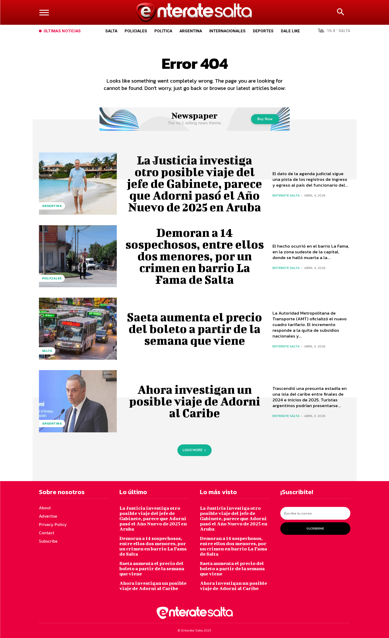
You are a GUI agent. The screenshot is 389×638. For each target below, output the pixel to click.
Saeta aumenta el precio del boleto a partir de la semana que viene (194, 328)
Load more (194, 450)
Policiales (52, 278)
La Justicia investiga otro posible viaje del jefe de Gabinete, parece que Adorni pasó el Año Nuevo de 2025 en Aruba (194, 183)
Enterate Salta (286, 195)
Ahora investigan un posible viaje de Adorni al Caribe (194, 401)
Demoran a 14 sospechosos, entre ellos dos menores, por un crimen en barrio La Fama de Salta (194, 256)
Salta (47, 350)
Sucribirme (315, 528)
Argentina (52, 206)
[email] (315, 513)
